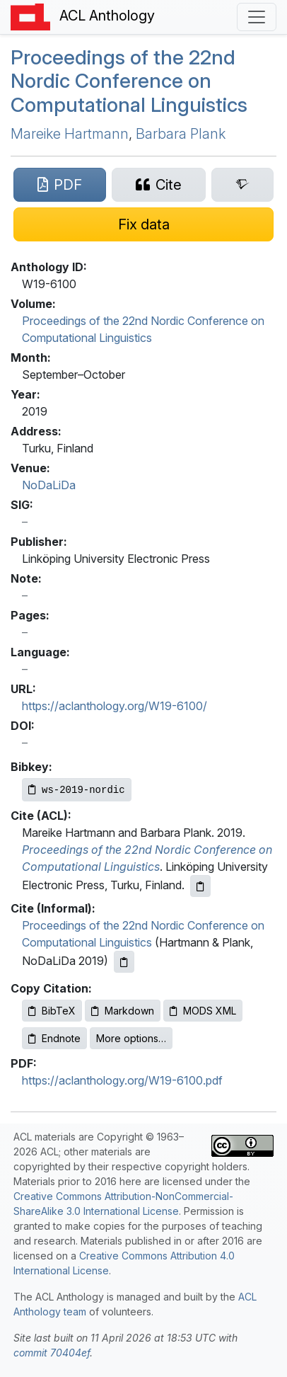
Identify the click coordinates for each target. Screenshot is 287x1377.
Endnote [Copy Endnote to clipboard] (54, 1038)
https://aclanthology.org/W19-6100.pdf (122, 1080)
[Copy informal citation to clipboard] (124, 962)
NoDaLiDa (49, 485)
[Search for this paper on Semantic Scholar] (242, 185)
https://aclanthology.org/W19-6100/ (114, 706)
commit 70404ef (51, 1353)
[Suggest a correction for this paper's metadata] (143, 224)
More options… (131, 1038)
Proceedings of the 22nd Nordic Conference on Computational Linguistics (129, 81)
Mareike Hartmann (70, 133)
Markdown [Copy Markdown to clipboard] (122, 1011)
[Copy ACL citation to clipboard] (200, 886)
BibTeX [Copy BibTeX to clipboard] (52, 1011)
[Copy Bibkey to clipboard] (76, 789)
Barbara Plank (181, 133)
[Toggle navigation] (256, 17)
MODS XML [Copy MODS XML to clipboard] (203, 1011)
